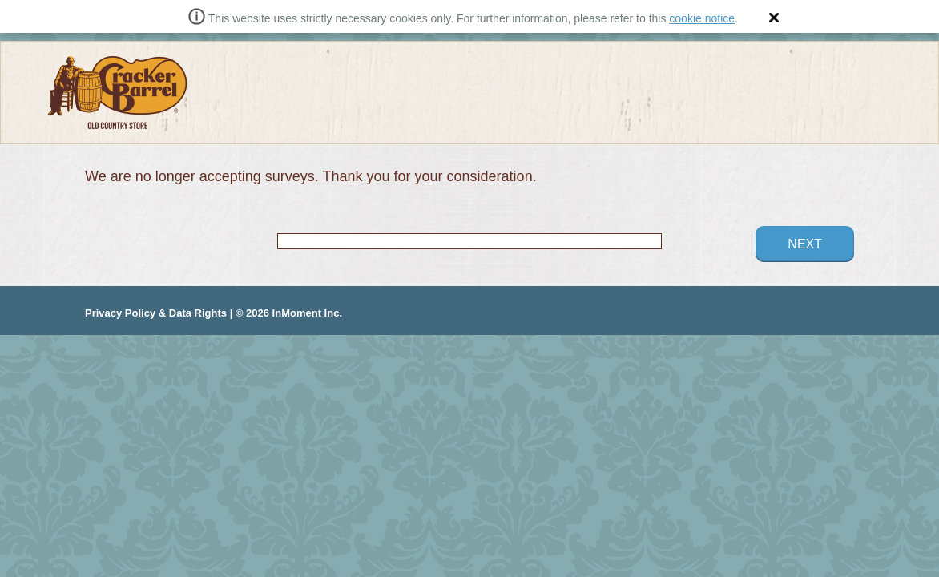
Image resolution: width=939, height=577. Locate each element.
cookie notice (702, 18)
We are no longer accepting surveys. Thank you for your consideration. (311, 176)
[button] (774, 17)
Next (805, 244)
